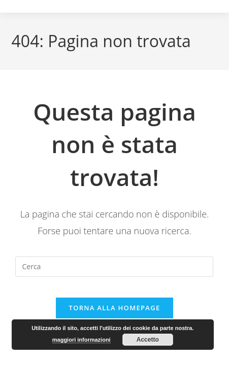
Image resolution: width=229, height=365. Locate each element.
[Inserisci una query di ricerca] (114, 267)
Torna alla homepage (114, 307)
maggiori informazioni (81, 340)
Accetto (148, 339)
